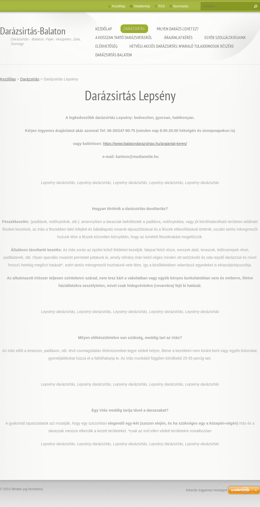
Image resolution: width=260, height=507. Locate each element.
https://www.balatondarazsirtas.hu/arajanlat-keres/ (145, 143)
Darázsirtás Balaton (113, 54)
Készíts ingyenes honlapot (206, 490)
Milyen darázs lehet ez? (178, 28)
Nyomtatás (180, 6)
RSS (161, 6)
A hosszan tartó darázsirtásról (123, 37)
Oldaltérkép (142, 6)
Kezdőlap (103, 28)
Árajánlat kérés (178, 37)
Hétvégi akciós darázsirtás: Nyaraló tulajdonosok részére (181, 46)
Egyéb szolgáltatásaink (225, 37)
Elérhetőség (106, 46)
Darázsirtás (134, 28)
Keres (255, 6)
